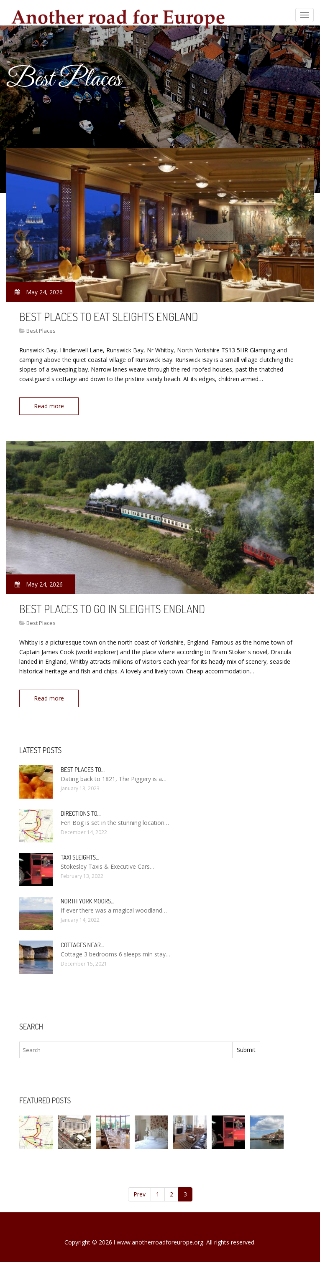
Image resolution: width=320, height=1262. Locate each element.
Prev (139, 1192)
